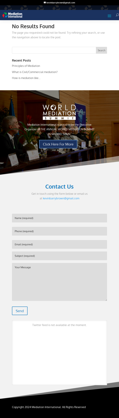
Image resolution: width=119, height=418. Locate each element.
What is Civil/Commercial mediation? (35, 72)
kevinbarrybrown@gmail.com (61, 198)
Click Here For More (58, 144)
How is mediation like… (26, 78)
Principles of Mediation (26, 66)
